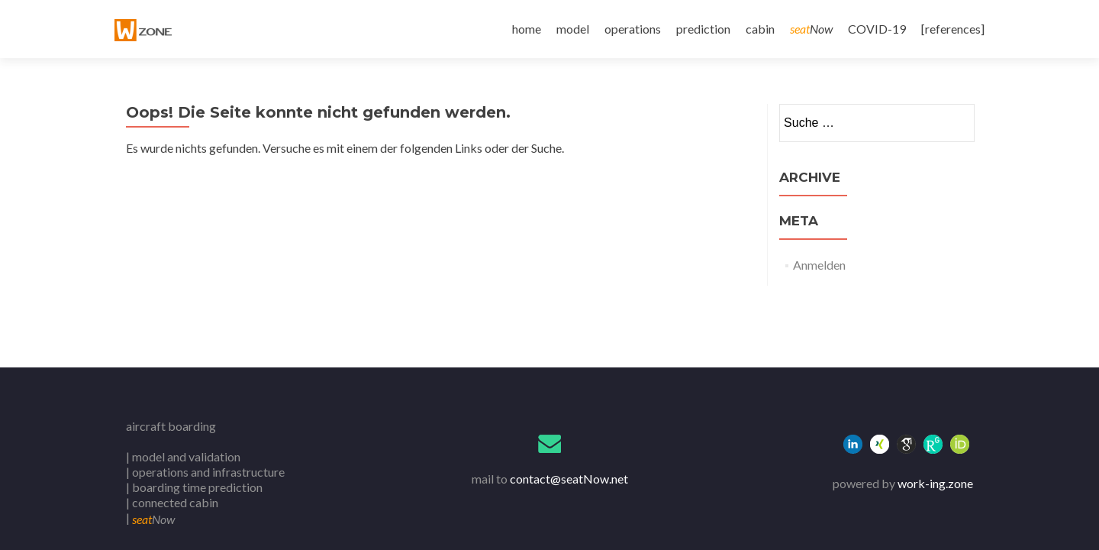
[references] (953, 28)
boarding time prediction (197, 487)
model (572, 28)
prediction (703, 28)
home (526, 28)
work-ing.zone (935, 483)
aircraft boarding (171, 426)
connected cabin (175, 502)
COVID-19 (877, 28)
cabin (760, 28)
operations (632, 28)
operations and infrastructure (208, 471)
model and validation (186, 456)
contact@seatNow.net (569, 478)
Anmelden (819, 264)
